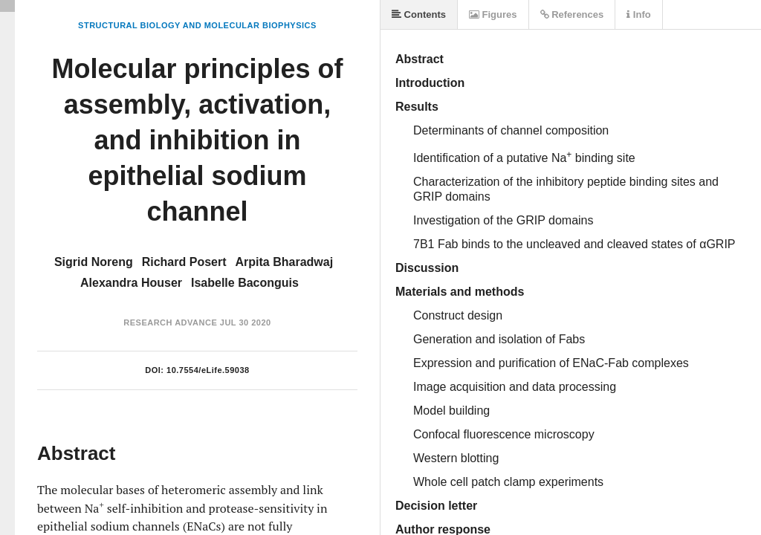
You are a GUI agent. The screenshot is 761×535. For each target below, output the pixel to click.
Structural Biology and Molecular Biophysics (197, 25)
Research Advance (170, 322)
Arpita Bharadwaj (285, 262)
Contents (419, 14)
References (572, 14)
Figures (493, 14)
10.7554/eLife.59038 (208, 370)
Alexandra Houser (131, 282)
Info (638, 14)
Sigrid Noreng (93, 262)
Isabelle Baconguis (245, 282)
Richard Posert (184, 262)
